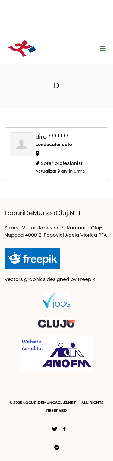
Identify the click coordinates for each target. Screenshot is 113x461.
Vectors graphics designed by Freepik (50, 279)
